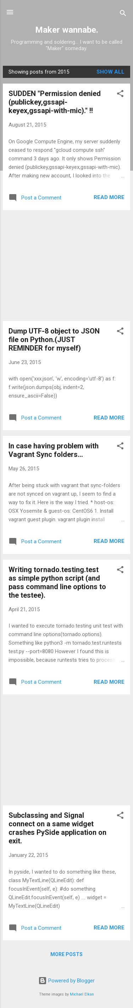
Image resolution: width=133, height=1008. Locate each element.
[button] (120, 94)
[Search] (123, 14)
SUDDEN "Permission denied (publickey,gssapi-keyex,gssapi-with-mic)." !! (55, 102)
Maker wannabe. (66, 30)
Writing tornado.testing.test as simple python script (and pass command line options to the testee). (57, 582)
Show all (110, 72)
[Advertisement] (66, 265)
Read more (109, 197)
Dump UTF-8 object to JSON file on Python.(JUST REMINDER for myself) (54, 339)
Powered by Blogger (66, 980)
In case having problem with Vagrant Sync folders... (54, 450)
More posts (66, 954)
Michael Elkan (82, 994)
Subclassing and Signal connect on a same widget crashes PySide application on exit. (57, 828)
